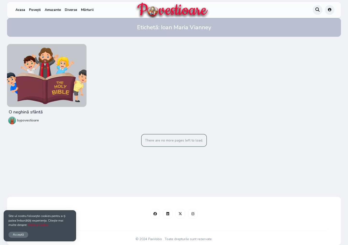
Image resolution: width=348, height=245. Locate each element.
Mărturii (87, 9)
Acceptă (18, 234)
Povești (35, 9)
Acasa (20, 9)
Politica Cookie (38, 225)
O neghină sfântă (26, 112)
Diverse (71, 9)
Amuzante (53, 9)
